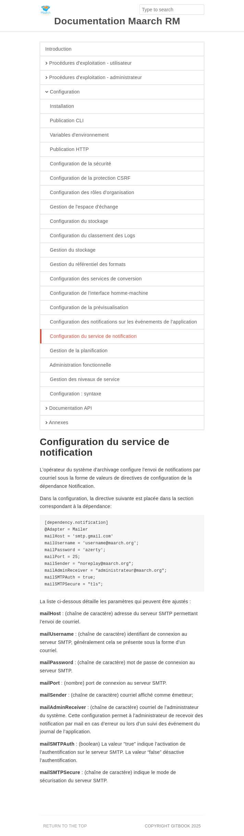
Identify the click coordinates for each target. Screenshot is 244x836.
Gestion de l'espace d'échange (81, 207)
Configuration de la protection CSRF (88, 178)
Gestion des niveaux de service (82, 379)
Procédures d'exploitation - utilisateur (88, 63)
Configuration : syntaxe (73, 394)
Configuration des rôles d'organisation (89, 192)
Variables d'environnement (77, 135)
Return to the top (65, 826)
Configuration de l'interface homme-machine (96, 293)
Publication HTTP (67, 149)
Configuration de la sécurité (78, 164)
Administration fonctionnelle (78, 365)
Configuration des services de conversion (93, 279)
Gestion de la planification (76, 350)
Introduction (58, 49)
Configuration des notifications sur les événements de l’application (121, 322)
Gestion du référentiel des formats (85, 264)
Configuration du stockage (76, 221)
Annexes (56, 422)
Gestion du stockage (70, 250)
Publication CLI (64, 120)
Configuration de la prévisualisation (86, 307)
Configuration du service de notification (91, 336)
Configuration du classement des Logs (90, 235)
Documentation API (68, 408)
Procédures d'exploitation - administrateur (93, 77)
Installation (59, 106)
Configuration (62, 92)
